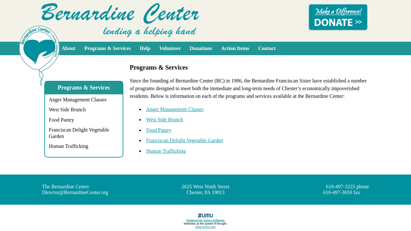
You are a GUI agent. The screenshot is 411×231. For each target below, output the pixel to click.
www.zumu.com (205, 226)
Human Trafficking (68, 146)
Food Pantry (61, 120)
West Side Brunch (67, 109)
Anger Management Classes (78, 99)
